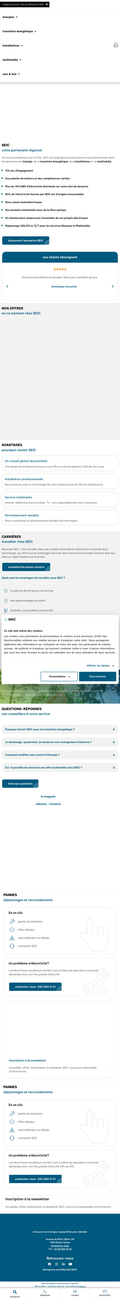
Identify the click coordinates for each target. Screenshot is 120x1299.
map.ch (82, 1286)
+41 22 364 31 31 (62, 1249)
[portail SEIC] (104, 1291)
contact (75, 1295)
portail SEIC (105, 1295)
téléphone (45, 1295)
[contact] (75, 1291)
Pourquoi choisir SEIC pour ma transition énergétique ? (40, 729)
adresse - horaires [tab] (48, 804)
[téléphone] (45, 1291)
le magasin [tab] (48, 796)
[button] (10, 17)
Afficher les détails (98, 665)
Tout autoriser (97, 676)
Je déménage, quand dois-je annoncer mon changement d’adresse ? (48, 742)
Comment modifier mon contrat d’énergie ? (32, 754)
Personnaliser (59, 676)
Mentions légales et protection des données (60, 1283)
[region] (60, 111)
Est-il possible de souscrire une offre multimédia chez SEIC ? (43, 767)
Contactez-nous (60, 1246)
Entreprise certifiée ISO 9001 (60, 1269)
